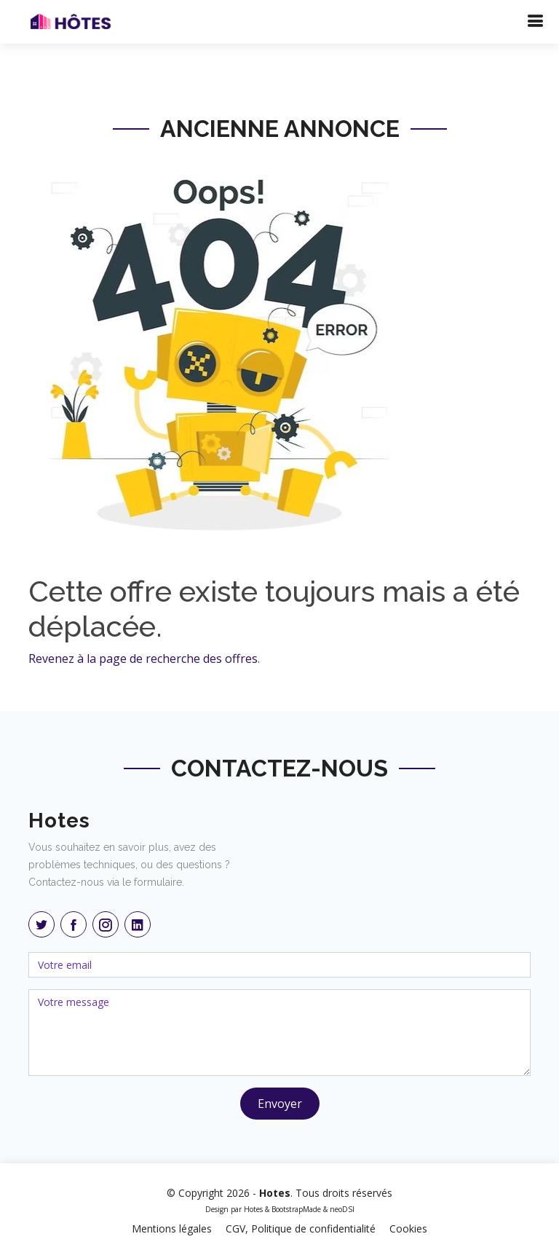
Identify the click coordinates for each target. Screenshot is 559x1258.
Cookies (408, 1228)
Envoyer (280, 1104)
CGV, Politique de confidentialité (301, 1228)
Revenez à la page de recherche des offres (143, 658)
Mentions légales (172, 1228)
